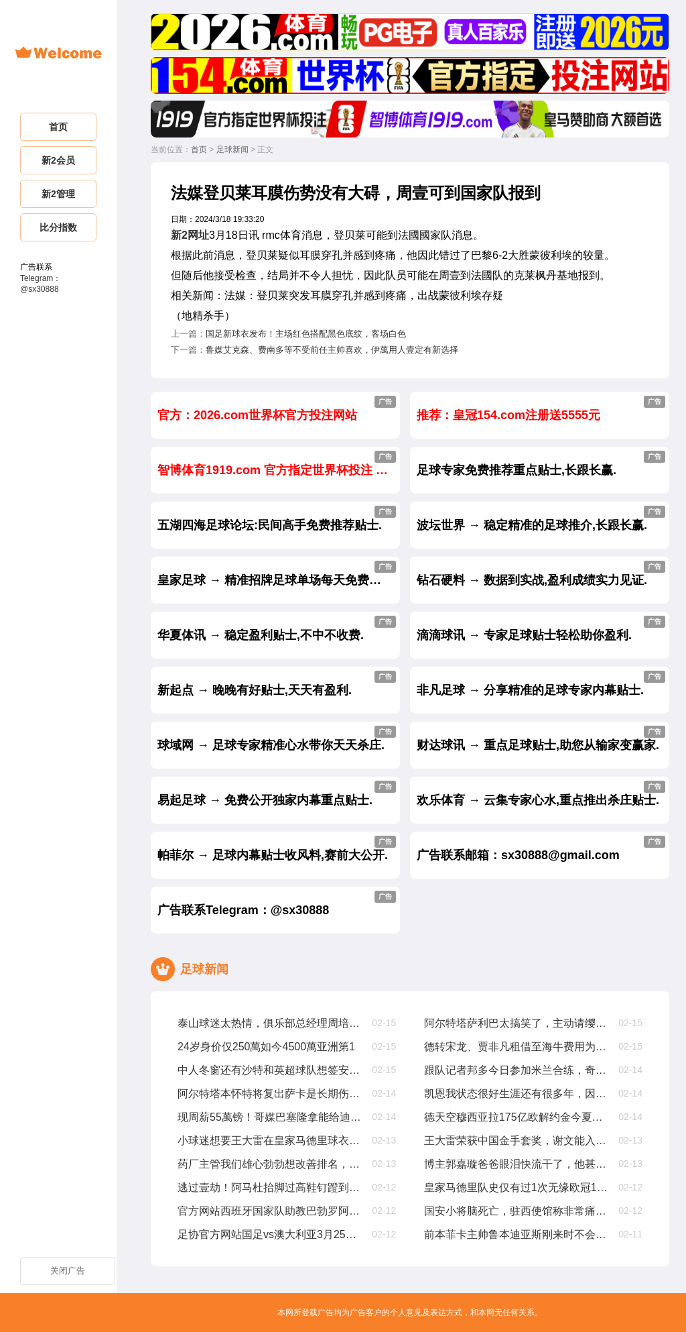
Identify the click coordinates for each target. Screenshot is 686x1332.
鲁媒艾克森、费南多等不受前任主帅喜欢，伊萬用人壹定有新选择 (332, 350)
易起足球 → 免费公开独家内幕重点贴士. (276, 794)
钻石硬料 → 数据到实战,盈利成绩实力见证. (541, 574)
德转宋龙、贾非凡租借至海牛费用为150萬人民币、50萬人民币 (517, 1046)
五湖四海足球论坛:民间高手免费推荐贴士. (276, 519)
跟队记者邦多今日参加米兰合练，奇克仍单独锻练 (517, 1070)
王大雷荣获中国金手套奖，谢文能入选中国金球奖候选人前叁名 (517, 1140)
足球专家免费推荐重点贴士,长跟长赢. (541, 464)
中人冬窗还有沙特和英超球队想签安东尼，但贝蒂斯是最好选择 (270, 1070)
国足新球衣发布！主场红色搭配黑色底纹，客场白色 (306, 334)
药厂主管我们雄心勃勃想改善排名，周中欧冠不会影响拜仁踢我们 (270, 1164)
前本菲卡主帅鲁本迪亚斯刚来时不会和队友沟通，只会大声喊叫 (517, 1234)
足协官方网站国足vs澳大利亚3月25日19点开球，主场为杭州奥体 (270, 1234)
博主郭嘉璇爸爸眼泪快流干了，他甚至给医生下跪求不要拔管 (517, 1164)
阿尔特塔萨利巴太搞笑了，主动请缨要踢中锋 (517, 1023)
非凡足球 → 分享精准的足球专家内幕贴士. (541, 684)
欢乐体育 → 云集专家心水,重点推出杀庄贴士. (541, 794)
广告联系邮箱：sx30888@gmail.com (541, 849)
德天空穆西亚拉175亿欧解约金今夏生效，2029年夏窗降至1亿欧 (517, 1117)
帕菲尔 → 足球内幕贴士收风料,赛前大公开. (276, 849)
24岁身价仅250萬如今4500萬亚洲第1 (266, 1046)
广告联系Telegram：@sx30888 (276, 904)
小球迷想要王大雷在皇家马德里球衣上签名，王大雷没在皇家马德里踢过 (270, 1140)
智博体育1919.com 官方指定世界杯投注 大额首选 (278, 464)
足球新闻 (232, 149)
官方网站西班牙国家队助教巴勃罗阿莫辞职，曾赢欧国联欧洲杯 (270, 1211)
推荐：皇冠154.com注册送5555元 (541, 409)
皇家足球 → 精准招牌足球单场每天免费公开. (277, 574)
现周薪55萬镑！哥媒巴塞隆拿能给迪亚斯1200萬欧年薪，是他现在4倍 (270, 1117)
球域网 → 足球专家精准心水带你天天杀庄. (276, 739)
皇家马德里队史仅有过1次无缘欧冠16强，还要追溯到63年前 (517, 1187)
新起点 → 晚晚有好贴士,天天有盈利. (276, 684)
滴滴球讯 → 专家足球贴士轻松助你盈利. (541, 629)
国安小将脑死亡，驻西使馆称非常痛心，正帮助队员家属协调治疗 (517, 1211)
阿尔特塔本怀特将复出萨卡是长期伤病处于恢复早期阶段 (270, 1093)
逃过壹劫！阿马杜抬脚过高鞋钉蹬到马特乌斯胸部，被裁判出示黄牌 (270, 1187)
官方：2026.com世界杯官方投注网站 (276, 409)
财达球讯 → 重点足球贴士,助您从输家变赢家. (541, 739)
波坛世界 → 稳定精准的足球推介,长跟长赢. (541, 519)
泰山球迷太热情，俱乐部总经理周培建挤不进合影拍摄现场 (270, 1023)
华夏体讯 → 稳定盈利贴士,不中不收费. (276, 629)
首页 (199, 149)
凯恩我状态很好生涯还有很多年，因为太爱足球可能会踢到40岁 (517, 1093)
